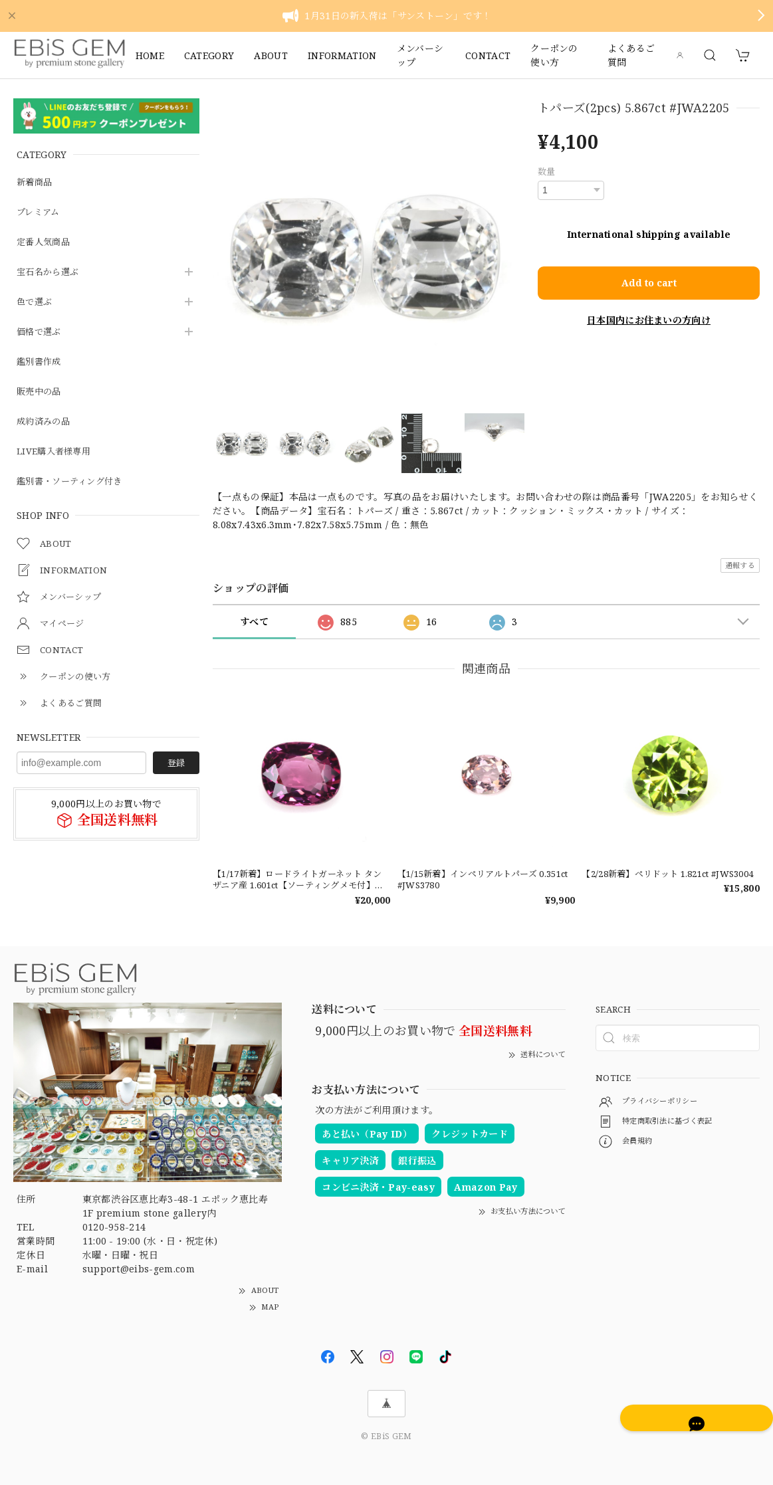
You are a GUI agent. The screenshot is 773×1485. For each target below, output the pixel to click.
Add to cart (648, 268)
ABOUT (271, 55)
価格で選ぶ (40, 332)
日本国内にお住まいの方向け (649, 303)
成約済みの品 (45, 421)
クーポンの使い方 (554, 55)
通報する (740, 565)
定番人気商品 (45, 242)
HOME (150, 55)
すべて (254, 621)
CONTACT (487, 55)
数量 (547, 171)
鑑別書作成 (40, 361)
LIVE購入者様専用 (55, 451)
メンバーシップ (420, 55)
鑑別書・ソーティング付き (73, 481)
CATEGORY (209, 55)
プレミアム (40, 212)
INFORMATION (342, 55)
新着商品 (36, 182)
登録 (176, 763)
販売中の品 (40, 391)
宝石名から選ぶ (50, 272)
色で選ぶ (36, 302)
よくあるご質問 (631, 55)
